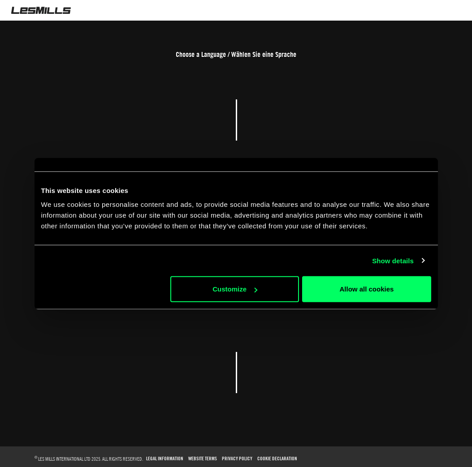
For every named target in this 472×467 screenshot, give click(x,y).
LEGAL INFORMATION (164, 459)
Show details (393, 260)
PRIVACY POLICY (237, 459)
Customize (234, 289)
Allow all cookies (367, 289)
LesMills (41, 10)
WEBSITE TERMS (202, 459)
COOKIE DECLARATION (277, 459)
